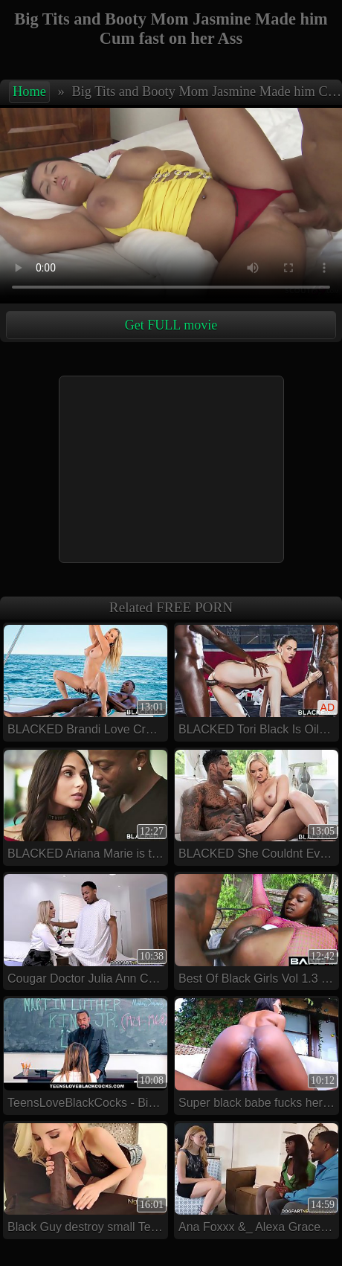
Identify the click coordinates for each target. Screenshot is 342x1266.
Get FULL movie (171, 325)
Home (29, 91)
